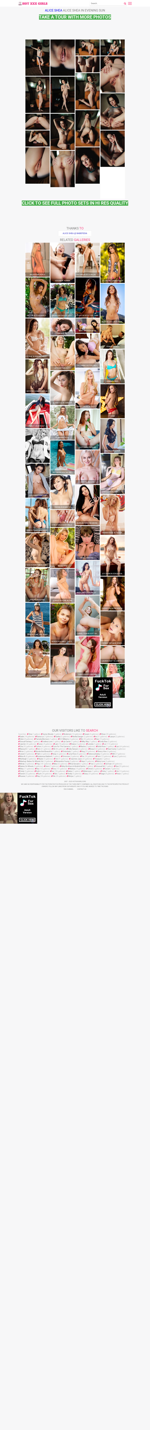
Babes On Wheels (26, 1373)
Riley (22, 1375)
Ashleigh (23, 1365)
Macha (83, 1353)
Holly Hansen (73, 1355)
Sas (97, 1345)
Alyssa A (23, 1355)
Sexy (86, 1380)
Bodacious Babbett (44, 1363)
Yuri (91, 1370)
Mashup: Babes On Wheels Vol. (32, 1368)
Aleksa (72, 1375)
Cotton (38, 1353)
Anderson (67, 1340)
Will (113, 1360)
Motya (70, 1382)
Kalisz (70, 1378)
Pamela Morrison (42, 1345)
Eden (22, 1345)
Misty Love (101, 1368)
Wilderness (87, 1378)
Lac (117, 1353)
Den (38, 1355)
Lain (56, 1350)
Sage (103, 1380)
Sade (22, 1343)
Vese (119, 1380)
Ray (38, 1382)
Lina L (41, 1350)
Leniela (90, 1350)
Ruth (38, 1378)
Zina (30, 1340)
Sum (39, 1380)
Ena (54, 1375)
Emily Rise (103, 1348)
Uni (117, 1378)
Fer (83, 1363)
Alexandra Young (62, 1368)
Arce (22, 1358)
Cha (21, 1353)
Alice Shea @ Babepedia (75, 381)
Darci (47, 1373)
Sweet (22, 1380)
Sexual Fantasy (26, 1348)
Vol (56, 1365)
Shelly (69, 1380)
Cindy (22, 1378)
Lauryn (112, 1343)
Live (115, 1363)
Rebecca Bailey (94, 1360)
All (54, 1355)
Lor (105, 1350)
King (83, 1358)
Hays (83, 1368)
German (108, 1370)
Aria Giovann (75, 1370)
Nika (55, 1370)
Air (82, 1345)
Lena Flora (72, 1360)
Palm (38, 1360)
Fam (99, 1363)
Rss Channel (68, 1395)
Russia (22, 1382)
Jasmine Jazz (76, 1365)
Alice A (22, 1363)
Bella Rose (101, 1353)
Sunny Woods (47, 1340)
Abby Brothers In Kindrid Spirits (73, 1373)
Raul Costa (112, 1355)
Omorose (66, 1363)
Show (103, 1340)
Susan (86, 1340)
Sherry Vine (102, 1358)
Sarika (57, 1343)
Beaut (92, 1355)
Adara (73, 1350)
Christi (90, 1375)
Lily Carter (67, 1348)
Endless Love (47, 1348)
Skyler (41, 1365)
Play (38, 1370)
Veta (104, 1378)
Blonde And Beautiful (43, 1358)
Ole (54, 1382)
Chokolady (67, 1358)
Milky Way (85, 1348)
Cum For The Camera (61, 1353)
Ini (96, 1343)
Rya (116, 1373)
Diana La (40, 1343)
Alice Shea (53, 10)
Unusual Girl (100, 1373)
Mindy (22, 1370)
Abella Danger (77, 1343)
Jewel (22, 1360)
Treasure (98, 1365)
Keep (54, 1360)
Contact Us (81, 1395)
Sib (55, 1380)
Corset (107, 1375)
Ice (53, 1378)
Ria (37, 1375)
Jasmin (23, 1350)
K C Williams (64, 1345)
